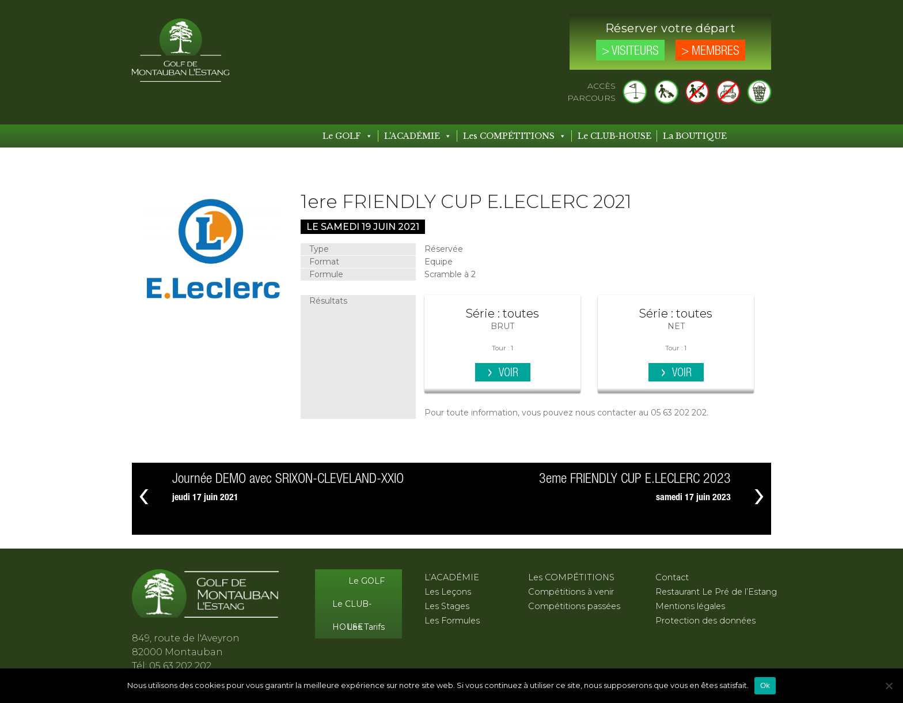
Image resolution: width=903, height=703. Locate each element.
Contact (672, 577)
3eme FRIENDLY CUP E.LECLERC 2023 (635, 479)
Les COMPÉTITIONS (514, 136)
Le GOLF (347, 136)
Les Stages (446, 606)
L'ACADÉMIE (417, 136)
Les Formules (452, 620)
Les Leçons (447, 592)
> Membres (710, 51)
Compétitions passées (574, 606)
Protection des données (705, 620)
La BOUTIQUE (695, 136)
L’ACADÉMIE (451, 577)
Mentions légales (690, 606)
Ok (765, 685)
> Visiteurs (630, 51)
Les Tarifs (366, 627)
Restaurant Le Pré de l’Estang (716, 592)
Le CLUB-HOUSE (614, 136)
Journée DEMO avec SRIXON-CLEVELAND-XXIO (288, 479)
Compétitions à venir (571, 592)
